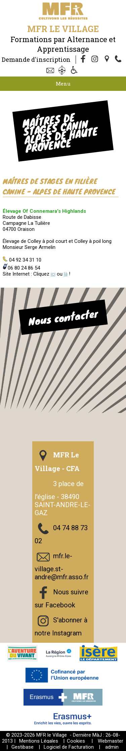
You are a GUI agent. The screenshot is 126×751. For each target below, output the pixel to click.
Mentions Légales (38, 741)
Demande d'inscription (36, 59)
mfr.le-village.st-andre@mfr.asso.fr (62, 566)
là (66, 274)
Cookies (76, 741)
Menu (63, 83)
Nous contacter (62, 317)
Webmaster (110, 741)
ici (53, 274)
